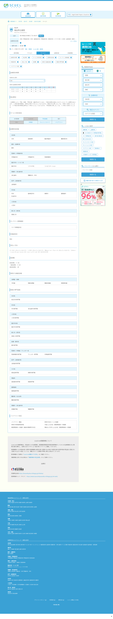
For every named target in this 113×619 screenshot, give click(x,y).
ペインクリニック (36, 544)
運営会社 (61, 600)
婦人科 (9, 589)
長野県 (12, 511)
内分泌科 (80, 544)
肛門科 (9, 575)
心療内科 (10, 562)
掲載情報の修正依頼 (34, 457)
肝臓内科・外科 (19, 571)
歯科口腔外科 (22, 549)
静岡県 (16, 515)
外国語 (31, 122)
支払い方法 (26, 62)
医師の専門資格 (61, 62)
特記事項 (26, 57)
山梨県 (35, 507)
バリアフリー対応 (16, 66)
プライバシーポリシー (40, 600)
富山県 (16, 511)
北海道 (9, 502)
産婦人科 (20, 589)
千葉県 (21, 507)
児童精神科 (22, 562)
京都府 (16, 520)
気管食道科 (32, 558)
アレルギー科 (28, 544)
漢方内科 (18, 544)
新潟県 (9, 511)
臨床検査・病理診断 (92, 544)
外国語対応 (14, 62)
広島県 (20, 524)
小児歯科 (12, 549)
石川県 (20, 511)
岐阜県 (12, 515)
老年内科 (23, 544)
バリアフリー (59, 122)
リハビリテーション (17, 566)
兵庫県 (12, 520)
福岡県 (9, 533)
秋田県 (23, 502)
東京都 (9, 507)
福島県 (30, 502)
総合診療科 (13, 544)
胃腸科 (9, 571)
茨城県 (24, 507)
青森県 (12, 502)
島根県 (12, 524)
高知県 (20, 529)
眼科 (9, 553)
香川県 (20, 21)
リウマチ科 (25, 566)
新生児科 (36, 584)
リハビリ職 (35, 49)
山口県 (23, 524)
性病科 (17, 575)
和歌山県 (27, 520)
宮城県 (20, 502)
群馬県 (31, 507)
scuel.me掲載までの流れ (31, 454)
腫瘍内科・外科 (54, 544)
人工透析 (65, 544)
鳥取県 (9, 524)
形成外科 (16, 580)
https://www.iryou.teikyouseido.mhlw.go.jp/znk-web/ (42, 476)
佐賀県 (12, 533)
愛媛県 (16, 529)
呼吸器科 (15, 558)
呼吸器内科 (20, 558)
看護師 (30, 49)
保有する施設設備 (47, 62)
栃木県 (28, 507)
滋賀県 (20, 520)
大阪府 (9, 520)
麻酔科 (37, 580)
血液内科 (48, 544)
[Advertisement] (93, 31)
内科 (9, 544)
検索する (93, 119)
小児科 (9, 584)
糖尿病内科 (43, 544)
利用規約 (52, 600)
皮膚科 (11, 553)
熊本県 (20, 533)
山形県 (27, 502)
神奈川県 (13, 507)
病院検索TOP (12, 21)
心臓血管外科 (26, 580)
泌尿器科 (13, 575)
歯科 (9, 549)
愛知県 (9, 515)
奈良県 (23, 520)
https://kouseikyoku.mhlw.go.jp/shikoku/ (31, 473)
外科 (12, 580)
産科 (17, 589)
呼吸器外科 (26, 558)
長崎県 (16, 533)
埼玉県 (17, 507)
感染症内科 (75, 544)
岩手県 (16, 502)
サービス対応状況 (38, 57)
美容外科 (10, 593)
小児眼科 (27, 584)
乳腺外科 (13, 589)
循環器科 (20, 580)
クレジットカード (45, 122)
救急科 (9, 580)
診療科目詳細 (51, 57)
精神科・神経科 (16, 562)
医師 (26, 49)
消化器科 (13, 571)
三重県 (20, 515)
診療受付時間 (15, 57)
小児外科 (31, 584)
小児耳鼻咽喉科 (20, 584)
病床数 (36, 62)
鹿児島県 (31, 533)
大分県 (23, 533)
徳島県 (9, 529)
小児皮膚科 (14, 584)
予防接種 (44, 118)
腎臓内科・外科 (27, 571)
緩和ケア (61, 544)
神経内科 (70, 544)
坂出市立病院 (37, 21)
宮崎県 (27, 533)
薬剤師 (41, 49)
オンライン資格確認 (66, 57)
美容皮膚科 (15, 593)
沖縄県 (35, 533)
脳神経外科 (32, 580)
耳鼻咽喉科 (10, 558)
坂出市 (25, 21)
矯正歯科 (17, 549)
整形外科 (10, 566)
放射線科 (85, 544)
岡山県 (16, 524)
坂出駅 (30, 21)
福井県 (23, 511)
